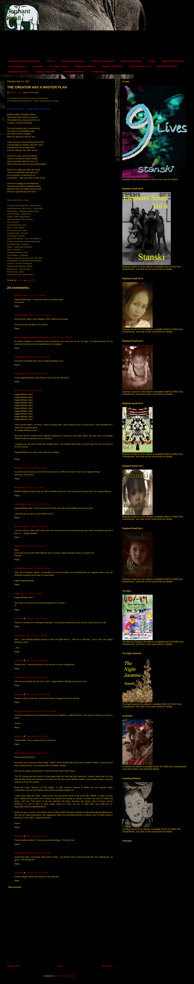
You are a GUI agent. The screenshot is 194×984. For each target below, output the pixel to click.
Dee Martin (19, 373)
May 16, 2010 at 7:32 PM (38, 504)
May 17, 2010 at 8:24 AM (37, 660)
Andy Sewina (20, 504)
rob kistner (19, 635)
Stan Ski (18, 618)
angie (17, 593)
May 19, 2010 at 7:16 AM (37, 736)
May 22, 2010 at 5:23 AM (40, 853)
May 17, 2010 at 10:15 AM (37, 677)
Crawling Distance (17, 66)
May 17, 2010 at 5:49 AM (31, 593)
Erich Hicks (19, 753)
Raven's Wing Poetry (24, 711)
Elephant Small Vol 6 (45, 71)
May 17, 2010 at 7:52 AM (37, 618)
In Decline (38, 66)
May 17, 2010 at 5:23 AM (39, 568)
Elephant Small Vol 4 (167, 66)
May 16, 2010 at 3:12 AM (39, 357)
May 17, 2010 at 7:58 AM (36, 635)
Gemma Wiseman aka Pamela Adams (31, 337)
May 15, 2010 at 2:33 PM (34, 295)
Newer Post (13, 966)
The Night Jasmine (59, 66)
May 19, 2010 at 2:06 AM (46, 711)
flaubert (18, 546)
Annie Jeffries (20, 568)
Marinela (18, 295)
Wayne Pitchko (21, 853)
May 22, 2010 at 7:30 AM (37, 873)
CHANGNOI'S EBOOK (73, 71)
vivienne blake (21, 315)
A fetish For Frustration (102, 61)
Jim (16, 390)
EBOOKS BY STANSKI (173, 61)
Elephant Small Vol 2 (112, 66)
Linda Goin (19, 677)
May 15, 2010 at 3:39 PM (39, 315)
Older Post (107, 966)
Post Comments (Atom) (66, 976)
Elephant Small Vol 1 (85, 66)
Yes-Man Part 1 (98, 71)
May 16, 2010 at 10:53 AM (30, 390)
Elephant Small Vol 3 (139, 66)
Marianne (18, 526)
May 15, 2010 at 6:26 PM (61, 337)
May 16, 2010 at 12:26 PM (35, 468)
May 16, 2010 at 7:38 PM (35, 526)
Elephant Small (17, 14)
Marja (17, 487)
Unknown (18, 468)
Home (60, 966)
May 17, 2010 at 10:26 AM (38, 694)
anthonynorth (20, 357)
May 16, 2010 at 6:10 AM (36, 373)
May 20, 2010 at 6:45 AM (37, 836)
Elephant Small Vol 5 (18, 71)
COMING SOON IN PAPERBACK (24, 61)
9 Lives (151, 61)
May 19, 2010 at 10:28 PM (37, 753)
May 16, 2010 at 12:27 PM (31, 487)
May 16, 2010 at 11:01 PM (34, 546)
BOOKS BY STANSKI (131, 61)
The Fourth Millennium (73, 61)
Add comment (14, 887)
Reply (16, 306)
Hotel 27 (51, 61)
